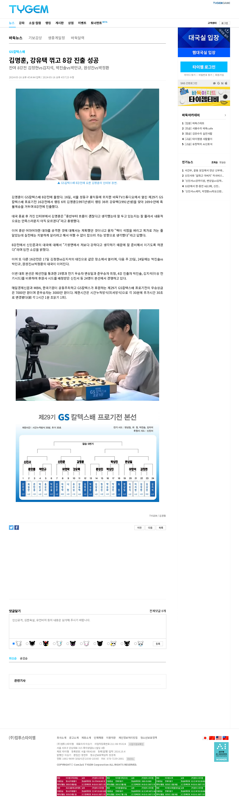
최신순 (13, 658)
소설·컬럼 (35, 23)
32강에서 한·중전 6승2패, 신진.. (201, 186)
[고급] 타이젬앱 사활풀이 (197, 139)
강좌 (21, 23)
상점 (71, 23)
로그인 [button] (224, 23)
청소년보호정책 (148, 737)
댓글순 (222, 162)
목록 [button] (161, 527)
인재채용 (98, 737)
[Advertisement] (87, 565)
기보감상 (35, 37)
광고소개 (74, 737)
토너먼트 (96, 23)
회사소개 (61, 737)
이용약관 (111, 737)
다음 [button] (150, 527)
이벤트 (82, 23)
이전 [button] (139, 527)
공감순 (24, 658)
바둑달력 (77, 37)
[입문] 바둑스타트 (193, 123)
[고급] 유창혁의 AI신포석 (197, 144)
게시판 (59, 23)
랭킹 (48, 23)
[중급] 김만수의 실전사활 (197, 133)
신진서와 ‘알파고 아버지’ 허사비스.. (203, 175)
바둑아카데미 (191, 114)
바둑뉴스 (16, 37)
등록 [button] (158, 643)
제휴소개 (86, 737)
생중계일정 (56, 37)
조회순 (214, 162)
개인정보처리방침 (128, 737)
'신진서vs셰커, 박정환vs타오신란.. (202, 191)
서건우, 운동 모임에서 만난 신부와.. (203, 170)
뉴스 (12, 23)
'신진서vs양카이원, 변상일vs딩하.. (202, 181)
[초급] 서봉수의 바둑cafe (197, 128)
